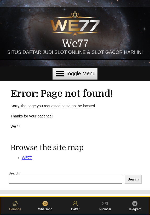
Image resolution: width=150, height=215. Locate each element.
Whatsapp (45, 206)
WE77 (27, 158)
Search (14, 173)
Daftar (75, 206)
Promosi (105, 206)
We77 (75, 44)
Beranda (15, 206)
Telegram (134, 206)
